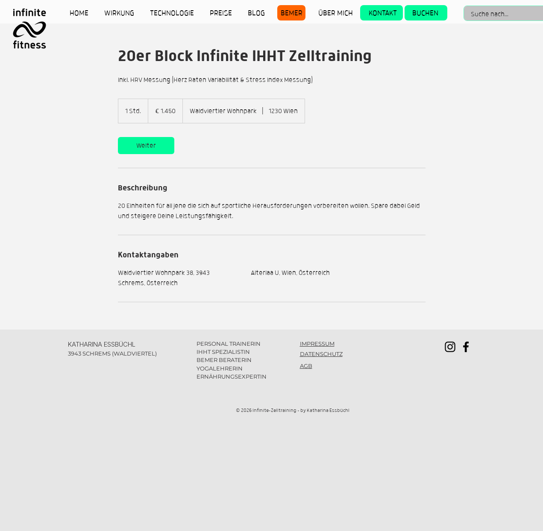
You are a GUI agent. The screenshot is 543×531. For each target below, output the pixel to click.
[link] (146, 145)
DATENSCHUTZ (321, 353)
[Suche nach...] (500, 14)
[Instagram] (450, 347)
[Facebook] (466, 347)
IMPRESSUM (317, 343)
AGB (306, 365)
